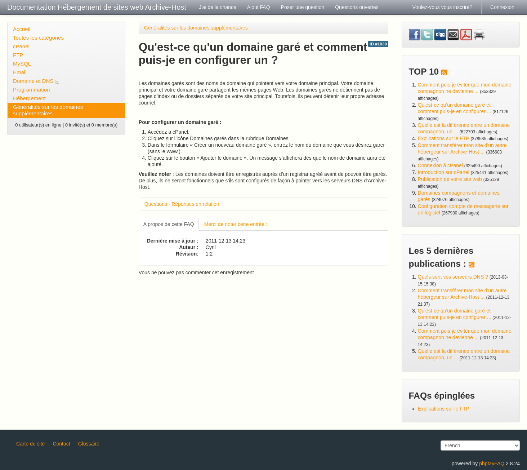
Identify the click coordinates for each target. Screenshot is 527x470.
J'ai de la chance (217, 7)
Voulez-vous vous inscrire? (442, 7)
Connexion (502, 7)
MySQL (22, 64)
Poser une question (303, 7)
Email (20, 72)
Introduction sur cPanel (443, 172)
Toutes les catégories (38, 38)
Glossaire (88, 444)
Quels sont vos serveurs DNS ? (453, 277)
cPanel (21, 46)
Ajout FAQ (258, 7)
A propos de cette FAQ (168, 224)
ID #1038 (378, 43)
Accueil (21, 29)
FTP (18, 55)
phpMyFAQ (491, 463)
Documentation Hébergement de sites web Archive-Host (96, 7)
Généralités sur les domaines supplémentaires (48, 110)
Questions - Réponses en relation (181, 204)
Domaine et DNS (36, 81)
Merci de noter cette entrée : (235, 224)
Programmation (31, 90)
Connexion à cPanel (440, 165)
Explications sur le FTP (443, 138)
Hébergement (29, 98)
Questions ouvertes (357, 7)
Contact (61, 444)
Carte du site (30, 444)
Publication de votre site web (450, 179)
